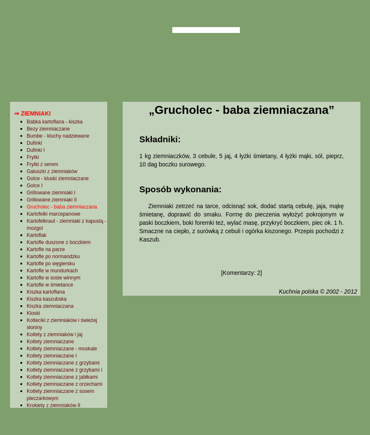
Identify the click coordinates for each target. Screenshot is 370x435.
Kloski (33, 313)
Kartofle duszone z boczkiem (59, 242)
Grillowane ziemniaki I (51, 193)
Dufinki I (36, 150)
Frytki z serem (42, 164)
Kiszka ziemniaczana (50, 306)
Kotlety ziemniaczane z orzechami (64, 384)
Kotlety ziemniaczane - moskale (62, 349)
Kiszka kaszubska (46, 299)
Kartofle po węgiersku (51, 264)
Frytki (33, 157)
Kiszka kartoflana (46, 292)
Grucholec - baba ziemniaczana (62, 207)
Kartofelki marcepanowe (54, 214)
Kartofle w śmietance (50, 285)
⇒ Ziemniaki (32, 113)
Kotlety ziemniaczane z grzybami (63, 363)
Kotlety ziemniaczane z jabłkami (62, 377)
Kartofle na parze (46, 249)
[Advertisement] (241, 364)
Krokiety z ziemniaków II (54, 405)
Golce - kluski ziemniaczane (58, 178)
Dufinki (34, 143)
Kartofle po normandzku (53, 256)
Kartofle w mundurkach (52, 271)
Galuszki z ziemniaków (52, 171)
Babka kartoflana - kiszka (55, 122)
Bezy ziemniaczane (48, 129)
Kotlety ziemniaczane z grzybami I (64, 370)
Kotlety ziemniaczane (50, 341)
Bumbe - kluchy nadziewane (58, 136)
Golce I (35, 186)
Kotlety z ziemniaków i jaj (54, 334)
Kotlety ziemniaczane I (52, 356)
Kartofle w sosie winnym (54, 278)
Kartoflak (36, 235)
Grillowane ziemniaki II (52, 200)
